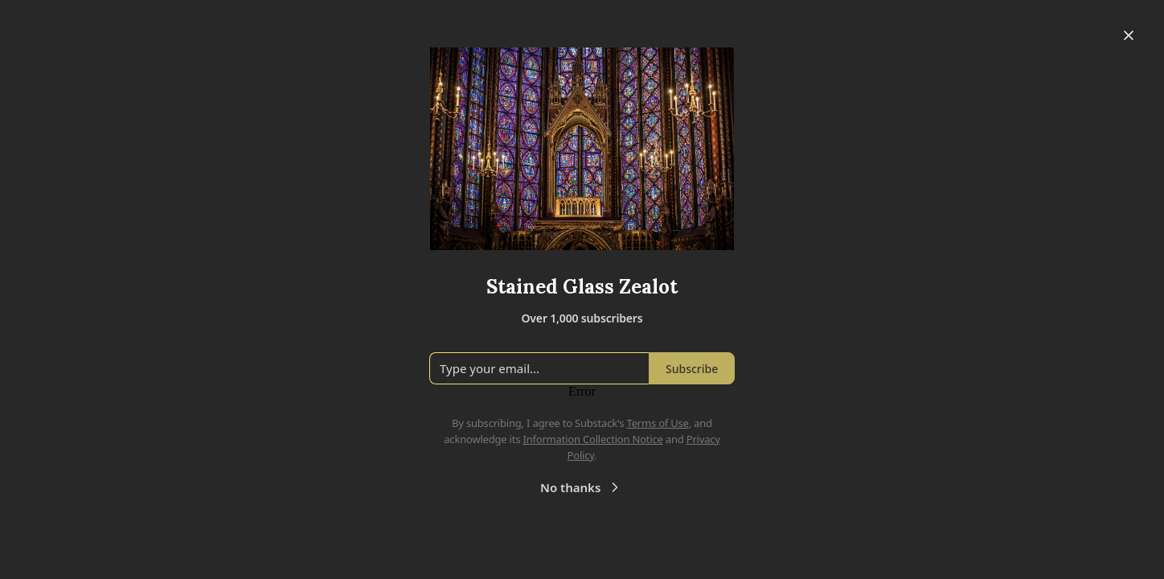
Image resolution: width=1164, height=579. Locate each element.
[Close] (1129, 35)
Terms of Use (658, 423)
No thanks (581, 487)
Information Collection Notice (592, 439)
